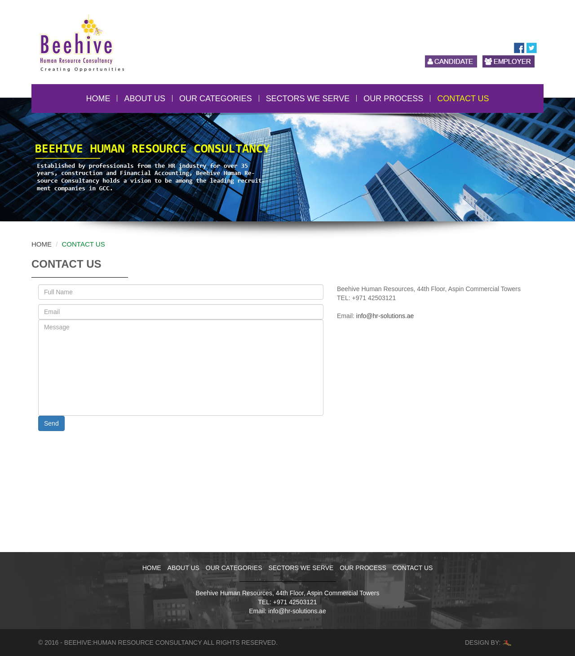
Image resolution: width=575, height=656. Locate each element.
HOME (98, 98)
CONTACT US (463, 98)
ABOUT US (144, 98)
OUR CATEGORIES (215, 98)
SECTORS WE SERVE (307, 98)
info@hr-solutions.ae (385, 315)
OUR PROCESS (393, 98)
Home (41, 244)
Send (51, 423)
